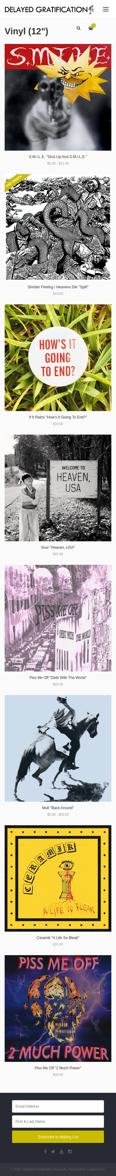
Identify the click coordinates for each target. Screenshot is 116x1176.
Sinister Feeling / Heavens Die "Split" (58, 287)
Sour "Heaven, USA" (58, 547)
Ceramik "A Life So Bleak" (58, 938)
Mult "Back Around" (58, 808)
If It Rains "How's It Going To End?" (58, 417)
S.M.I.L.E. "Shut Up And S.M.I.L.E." (58, 157)
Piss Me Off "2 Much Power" (58, 1068)
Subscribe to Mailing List (58, 1137)
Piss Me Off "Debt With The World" (58, 678)
